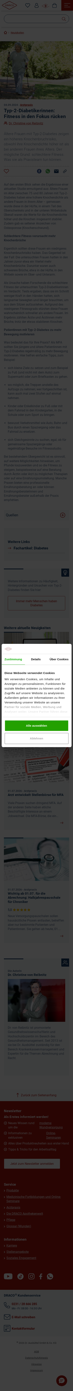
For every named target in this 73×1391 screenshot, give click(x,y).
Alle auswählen (36, 725)
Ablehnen (36, 738)
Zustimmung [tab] (13, 659)
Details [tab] (35, 659)
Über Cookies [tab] (59, 659)
